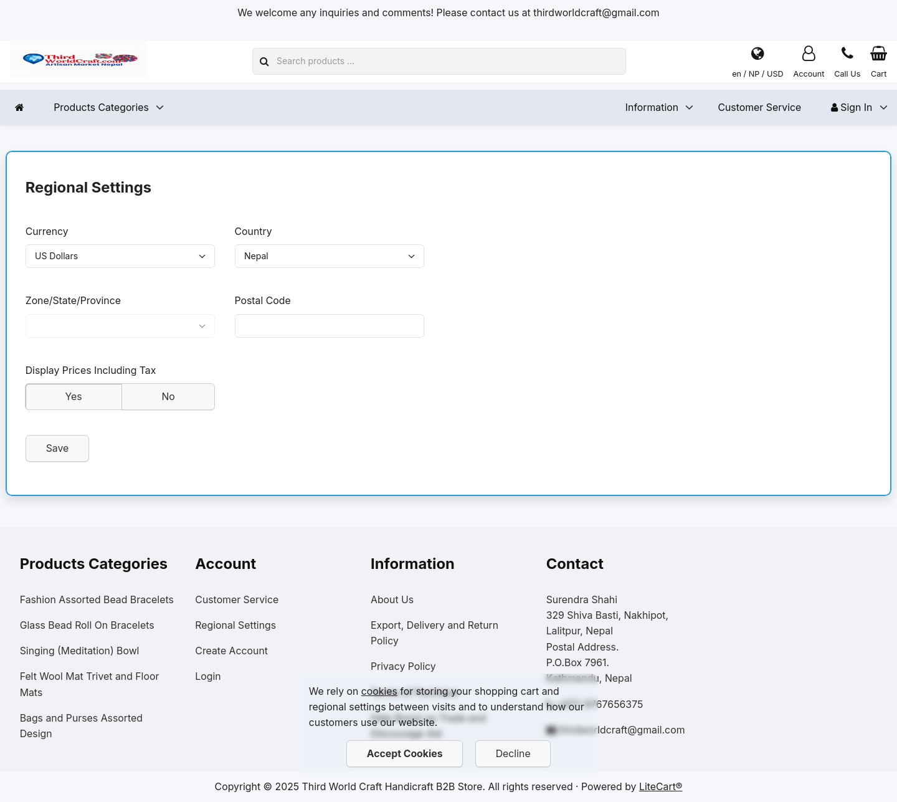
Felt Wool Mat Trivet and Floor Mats (89, 684)
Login (208, 676)
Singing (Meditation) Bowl (80, 651)
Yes (73, 402)
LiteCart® (660, 787)
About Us (392, 600)
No (167, 402)
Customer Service (759, 107)
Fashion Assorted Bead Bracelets (97, 600)
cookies (379, 691)
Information (651, 107)
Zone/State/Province (73, 304)
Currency (47, 231)
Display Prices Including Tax (91, 376)
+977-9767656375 (599, 704)
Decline (513, 754)
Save (57, 454)
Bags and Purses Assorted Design (81, 726)
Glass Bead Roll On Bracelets (87, 625)
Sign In (852, 107)
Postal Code (262, 304)
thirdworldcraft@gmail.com (622, 730)
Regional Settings (235, 625)
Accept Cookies (404, 754)
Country (253, 231)
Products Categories (101, 107)
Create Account (231, 651)
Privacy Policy (403, 666)
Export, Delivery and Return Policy (434, 633)
